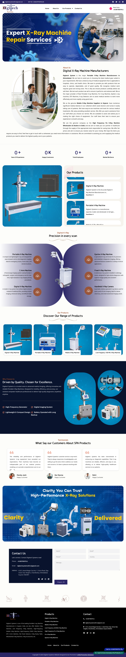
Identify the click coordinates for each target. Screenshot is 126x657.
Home (47, 8)
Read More (89, 195)
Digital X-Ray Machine (51, 618)
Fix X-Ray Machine (50, 634)
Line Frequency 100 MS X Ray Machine (56, 628)
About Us (56, 8)
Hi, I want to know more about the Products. (108, 653)
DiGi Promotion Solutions (86, 655)
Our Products (66, 8)
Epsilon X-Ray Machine (51, 637)
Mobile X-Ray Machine (51, 624)
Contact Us (78, 8)
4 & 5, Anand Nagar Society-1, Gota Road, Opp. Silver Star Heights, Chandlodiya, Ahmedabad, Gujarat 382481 (100, 627)
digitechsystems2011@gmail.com (14, 2)
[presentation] (67, 575)
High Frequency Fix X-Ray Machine (55, 631)
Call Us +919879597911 (114, 649)
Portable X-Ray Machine (51, 621)
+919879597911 (118, 9)
